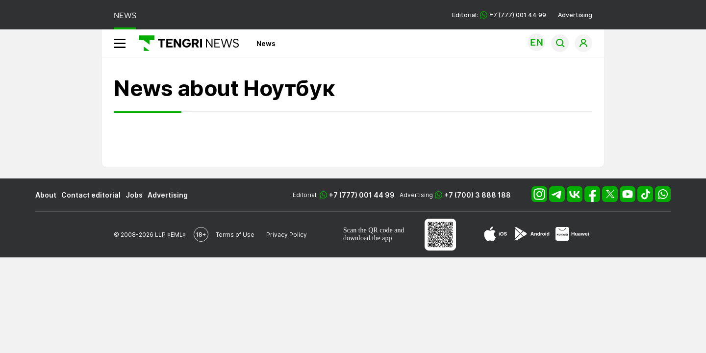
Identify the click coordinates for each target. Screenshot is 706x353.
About (45, 195)
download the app (367, 238)
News (266, 43)
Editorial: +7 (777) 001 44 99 (499, 15)
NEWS (125, 15)
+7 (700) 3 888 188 (477, 195)
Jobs (134, 195)
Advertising (575, 15)
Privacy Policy (286, 234)
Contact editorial (91, 195)
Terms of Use (235, 234)
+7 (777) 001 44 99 (362, 195)
